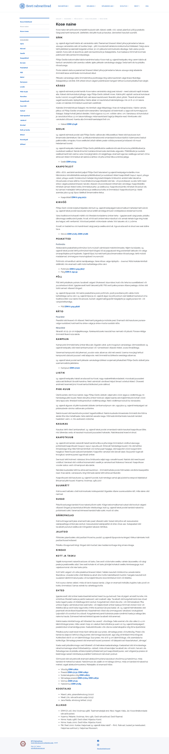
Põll (21, 73)
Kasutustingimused (103, 748)
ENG (147, 6)
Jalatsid (23, 120)
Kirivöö (22, 63)
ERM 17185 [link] (76, 684)
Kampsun (23, 82)
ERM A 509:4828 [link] (72, 306)
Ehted (22, 135)
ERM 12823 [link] (85, 675)
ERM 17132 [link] (73, 672)
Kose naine (24, 27)
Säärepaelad (25, 116)
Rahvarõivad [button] (63, 6)
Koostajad (24, 140)
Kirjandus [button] (91, 6)
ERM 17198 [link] (72, 124)
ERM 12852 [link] (83, 672)
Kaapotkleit (24, 58)
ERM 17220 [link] (75, 368)
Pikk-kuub (24, 92)
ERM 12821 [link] (73, 669)
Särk (22, 44)
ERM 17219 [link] (71, 162)
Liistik (22, 87)
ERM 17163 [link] (72, 234)
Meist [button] (136, 6)
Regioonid (67, 19)
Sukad (22, 111)
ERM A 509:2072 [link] (78, 197)
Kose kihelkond (26, 22)
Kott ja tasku (25, 130)
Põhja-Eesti (78, 19)
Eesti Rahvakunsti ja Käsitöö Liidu (42, 743)
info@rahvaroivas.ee (38, 748)
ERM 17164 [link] (83, 678)
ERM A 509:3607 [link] (77, 269)
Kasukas (23, 96)
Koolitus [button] (123, 6)
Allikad (22, 144)
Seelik (22, 53)
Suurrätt (23, 106)
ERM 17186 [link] (83, 234)
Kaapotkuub (24, 101)
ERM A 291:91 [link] (71, 272)
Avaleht (58, 19)
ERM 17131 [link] (73, 681)
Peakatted (24, 68)
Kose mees (24, 31)
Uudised (78, 6)
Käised (22, 49)
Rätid (22, 77)
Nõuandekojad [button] (107, 6)
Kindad (23, 125)
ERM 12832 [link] (94, 678)
